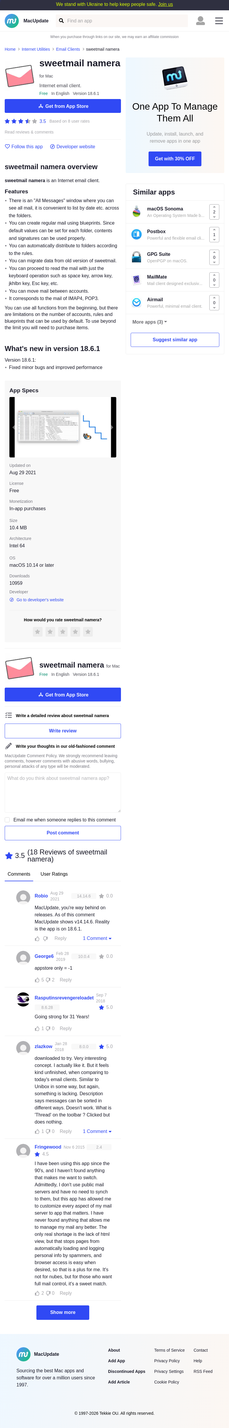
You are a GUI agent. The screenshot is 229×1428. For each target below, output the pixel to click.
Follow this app (24, 146)
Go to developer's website (36, 599)
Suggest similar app (175, 340)
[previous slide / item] (13, 427)
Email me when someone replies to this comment (65, 819)
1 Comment (98, 938)
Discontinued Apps (126, 1371)
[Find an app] (61, 20)
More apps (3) (147, 322)
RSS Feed (203, 1371)
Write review (63, 731)
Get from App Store (63, 106)
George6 (44, 956)
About (114, 1350)
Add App (116, 1360)
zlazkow (43, 1046)
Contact (200, 1350)
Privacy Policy (167, 1360)
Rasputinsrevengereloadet (64, 998)
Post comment (63, 833)
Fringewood (48, 1147)
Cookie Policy (166, 1382)
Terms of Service (169, 1350)
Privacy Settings (168, 1371)
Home (10, 49)
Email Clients (68, 49)
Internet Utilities (36, 49)
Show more (62, 1312)
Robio (41, 896)
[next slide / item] (112, 427)
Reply (61, 938)
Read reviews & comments (29, 132)
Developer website (72, 146)
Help (197, 1360)
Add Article (119, 1382)
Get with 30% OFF (175, 159)
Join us (165, 4)
